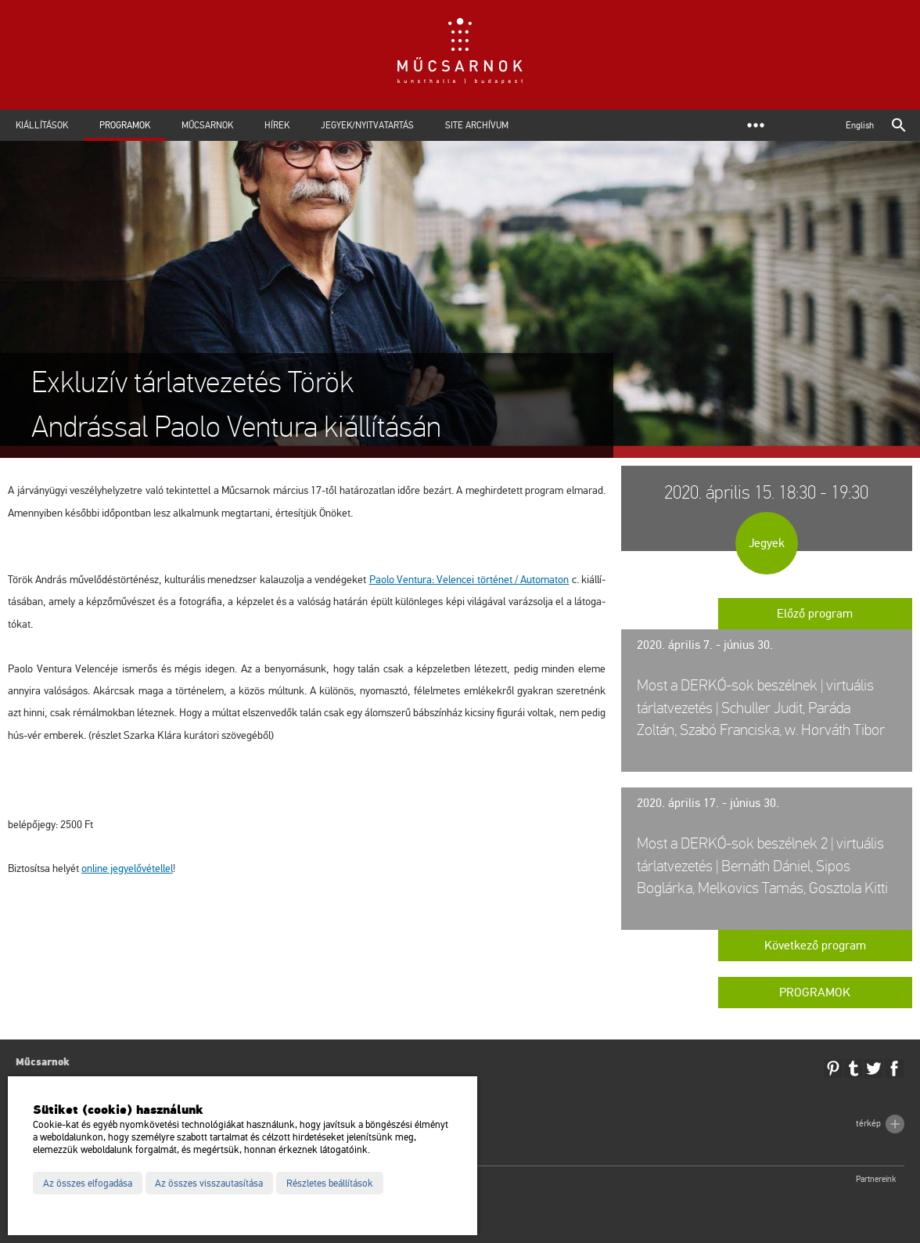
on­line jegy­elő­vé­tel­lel (127, 868)
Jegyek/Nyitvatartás (367, 125)
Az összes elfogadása (87, 1183)
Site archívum (477, 125)
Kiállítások (42, 125)
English (860, 125)
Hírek (276, 125)
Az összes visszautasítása (209, 1183)
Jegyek (767, 543)
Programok (124, 125)
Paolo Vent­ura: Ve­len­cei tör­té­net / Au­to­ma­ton (469, 579)
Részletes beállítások (329, 1183)
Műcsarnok (207, 125)
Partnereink (876, 1179)
